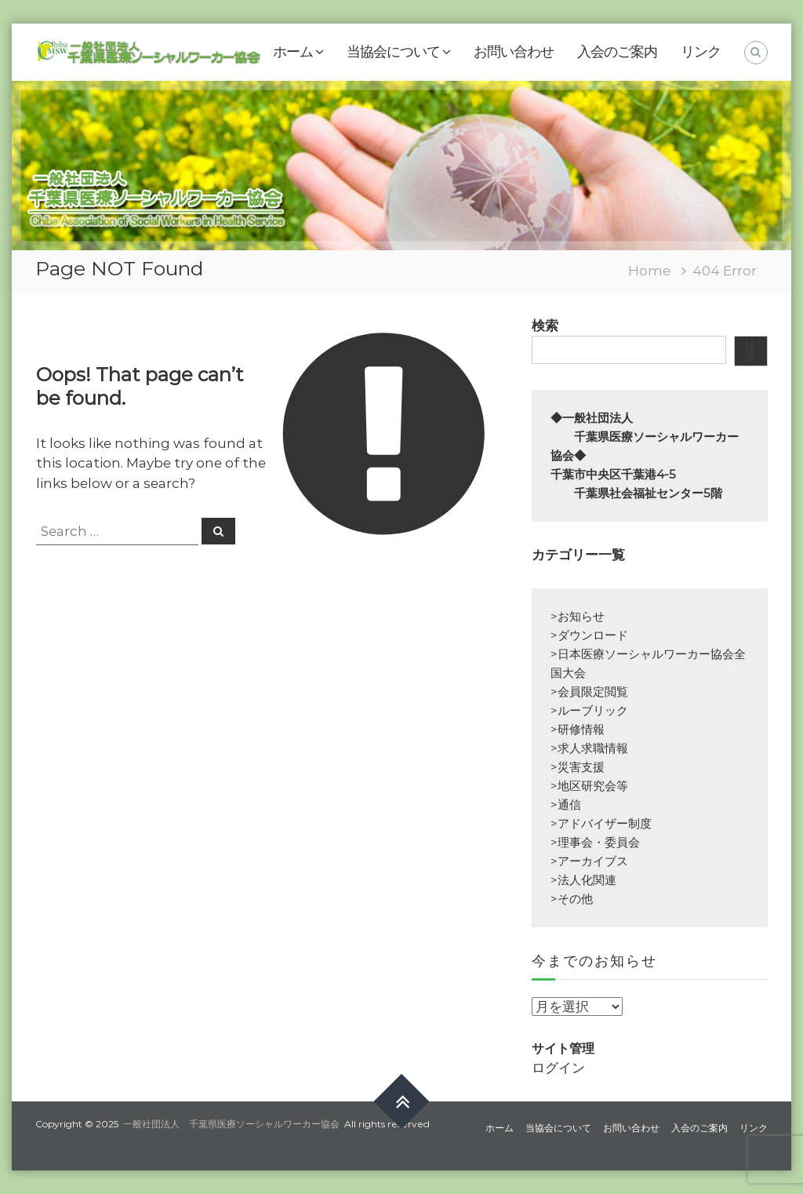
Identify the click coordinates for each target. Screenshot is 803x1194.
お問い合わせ (514, 51)
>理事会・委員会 (595, 842)
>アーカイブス (589, 861)
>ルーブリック (589, 710)
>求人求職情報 (589, 748)
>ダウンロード (589, 635)
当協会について (393, 51)
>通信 (565, 804)
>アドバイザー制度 (601, 823)
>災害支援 (577, 766)
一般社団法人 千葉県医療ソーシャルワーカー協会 (231, 1124)
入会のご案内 (617, 51)
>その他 (571, 898)
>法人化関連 (583, 879)
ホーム (293, 51)
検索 (545, 325)
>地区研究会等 (589, 785)
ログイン (558, 1068)
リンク (701, 51)
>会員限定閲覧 (589, 691)
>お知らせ (577, 616)
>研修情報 (577, 729)
